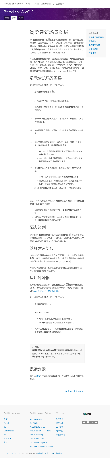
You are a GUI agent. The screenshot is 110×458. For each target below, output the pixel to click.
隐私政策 (40, 453)
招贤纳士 (60, 423)
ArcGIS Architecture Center (41, 446)
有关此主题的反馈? (76, 391)
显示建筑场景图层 (96, 37)
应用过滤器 (93, 49)
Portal (28, 4)
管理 (21, 18)
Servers (36, 4)
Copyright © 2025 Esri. (12, 453)
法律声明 (59, 453)
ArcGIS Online (36, 419)
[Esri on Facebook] (88, 422)
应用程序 (60, 4)
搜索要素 (92, 53)
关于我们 (60, 419)
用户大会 (60, 431)
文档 (6, 442)
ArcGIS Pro (34, 423)
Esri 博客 (59, 427)
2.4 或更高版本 (46, 291)
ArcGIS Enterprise (13, 3)
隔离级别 (92, 41)
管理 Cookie (49, 453)
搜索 (38, 376)
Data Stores (46, 4)
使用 (14, 18)
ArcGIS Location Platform (40, 431)
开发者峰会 (60, 435)
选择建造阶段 (94, 45)
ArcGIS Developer (37, 435)
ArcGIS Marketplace (38, 442)
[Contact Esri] (96, 422)
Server (6, 427)
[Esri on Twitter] (84, 422)
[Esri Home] (87, 414)
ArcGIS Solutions (37, 438)
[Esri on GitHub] (92, 422)
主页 (7, 18)
